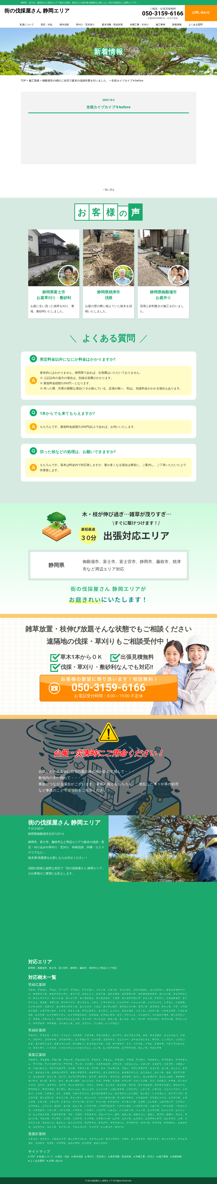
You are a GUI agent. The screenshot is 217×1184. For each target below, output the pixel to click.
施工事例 (160, 24)
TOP (32, 1156)
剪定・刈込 (46, 24)
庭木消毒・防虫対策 (112, 24)
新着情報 (176, 24)
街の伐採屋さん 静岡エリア (100, 1180)
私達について (27, 24)
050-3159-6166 (162, 13)
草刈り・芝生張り (85, 24)
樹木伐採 (64, 24)
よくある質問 (196, 24)
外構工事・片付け (139, 24)
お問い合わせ (56, 1160)
